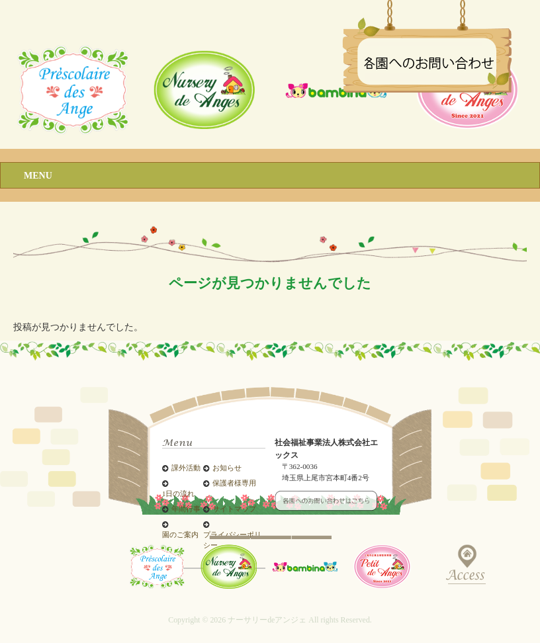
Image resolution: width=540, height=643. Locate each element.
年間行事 (186, 509)
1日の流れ (178, 493)
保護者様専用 (234, 483)
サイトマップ (234, 509)
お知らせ (227, 468)
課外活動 (186, 468)
